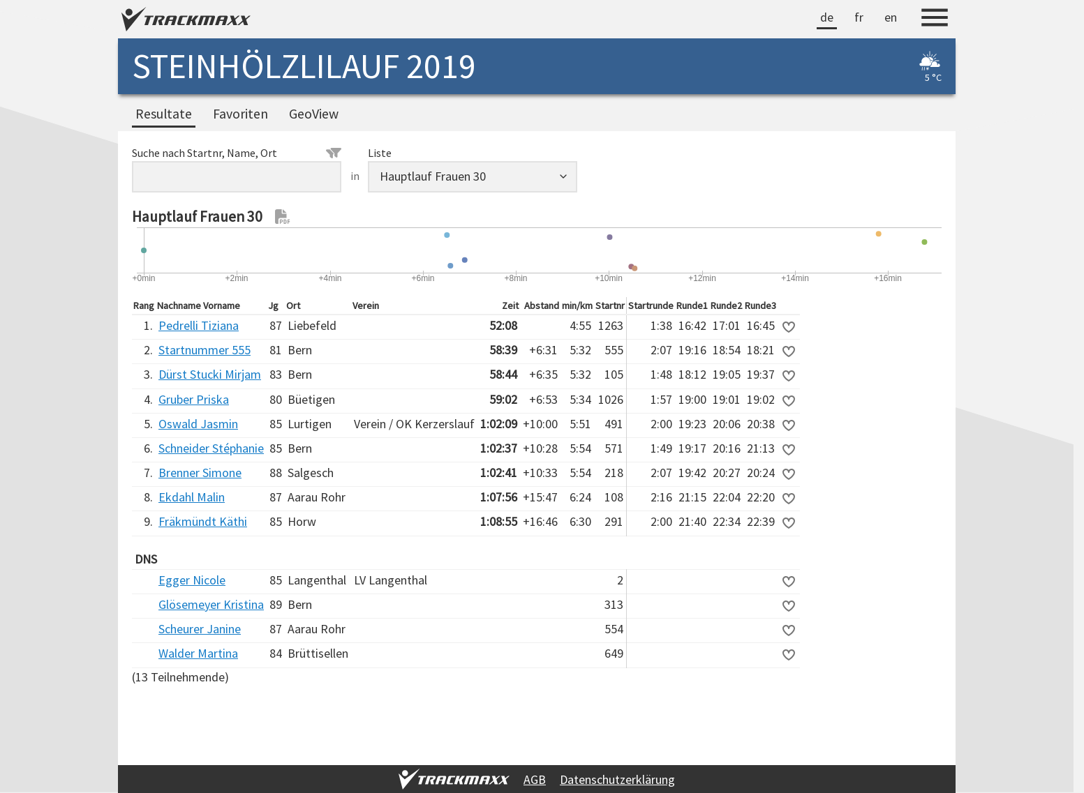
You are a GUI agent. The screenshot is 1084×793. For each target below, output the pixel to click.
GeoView (314, 113)
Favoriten (240, 113)
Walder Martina (198, 653)
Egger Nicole (191, 580)
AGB (535, 779)
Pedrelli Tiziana (198, 325)
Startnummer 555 (204, 350)
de (826, 17)
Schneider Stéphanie (211, 448)
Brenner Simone (200, 473)
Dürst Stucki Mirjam (209, 374)
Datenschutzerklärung (617, 779)
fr (858, 17)
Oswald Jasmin (198, 424)
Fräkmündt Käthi (202, 521)
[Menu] (934, 19)
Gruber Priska (193, 399)
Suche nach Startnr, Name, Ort (236, 153)
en (890, 17)
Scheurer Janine (199, 629)
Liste (380, 153)
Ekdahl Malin (191, 497)
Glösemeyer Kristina (211, 604)
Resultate (163, 113)
